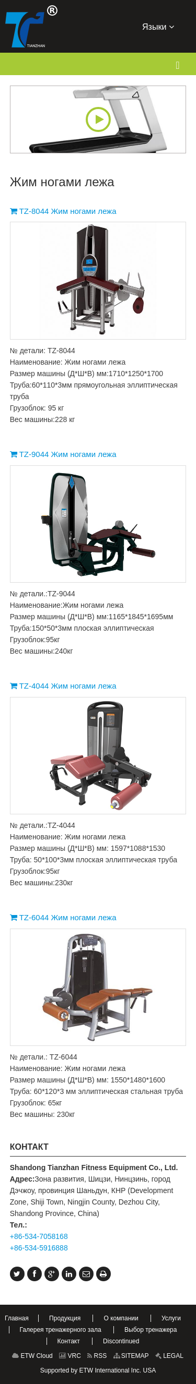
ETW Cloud (32, 1355)
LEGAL (169, 1355)
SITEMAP (131, 1355)
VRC (70, 1355)
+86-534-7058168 (39, 1236)
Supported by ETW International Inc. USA (98, 1370)
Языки (158, 26)
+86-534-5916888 (39, 1248)
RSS (97, 1355)
